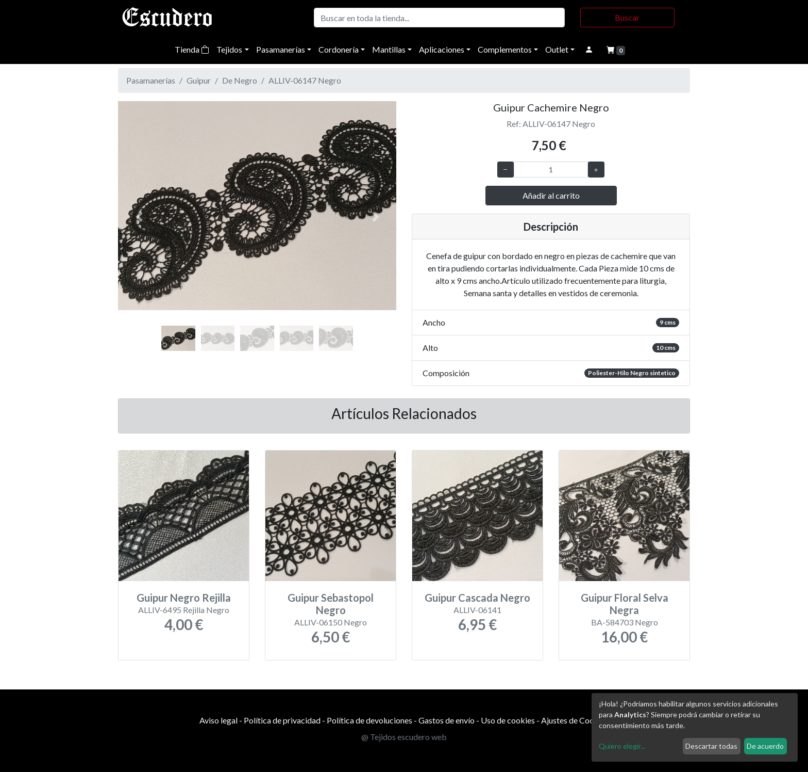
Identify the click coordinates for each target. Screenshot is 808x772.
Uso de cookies (508, 720)
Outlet (556, 49)
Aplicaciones (441, 49)
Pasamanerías (280, 49)
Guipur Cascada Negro (477, 597)
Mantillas (389, 49)
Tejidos (229, 49)
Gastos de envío (446, 720)
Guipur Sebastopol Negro (331, 603)
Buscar (627, 17)
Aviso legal (218, 720)
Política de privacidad (282, 720)
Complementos (505, 49)
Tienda (192, 49)
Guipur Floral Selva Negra (624, 603)
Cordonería (338, 49)
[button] (139, 216)
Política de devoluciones (369, 720)
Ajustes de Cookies (575, 720)
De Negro (239, 80)
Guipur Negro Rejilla (184, 597)
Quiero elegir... (622, 746)
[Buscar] (439, 17)
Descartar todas (711, 746)
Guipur (199, 80)
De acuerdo (765, 746)
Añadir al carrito (551, 195)
